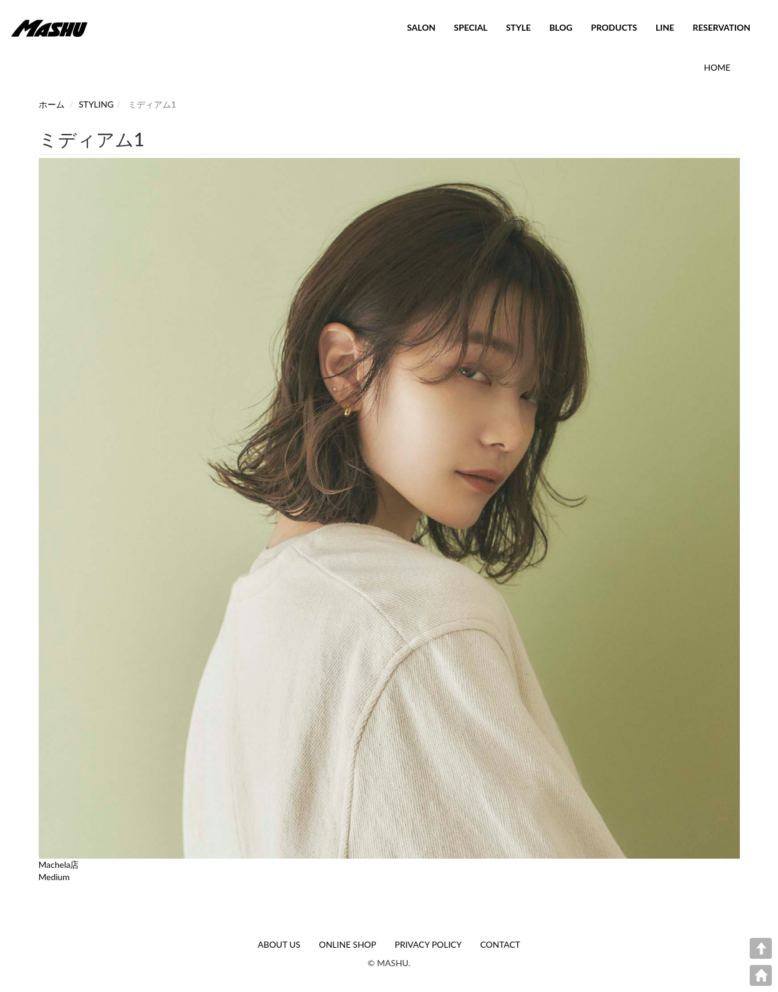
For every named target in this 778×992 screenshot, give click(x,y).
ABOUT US (279, 944)
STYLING (96, 104)
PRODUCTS (614, 27)
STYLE (518, 27)
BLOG (561, 27)
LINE (665, 27)
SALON (421, 27)
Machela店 (59, 864)
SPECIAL (471, 27)
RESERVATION (721, 27)
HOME (717, 67)
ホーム (52, 104)
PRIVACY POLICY (428, 944)
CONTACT (500, 944)
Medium (54, 877)
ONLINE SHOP (347, 944)
